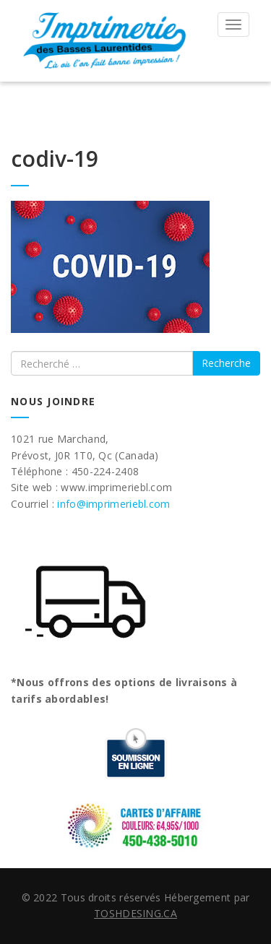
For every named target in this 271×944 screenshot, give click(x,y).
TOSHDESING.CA (135, 913)
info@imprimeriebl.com (113, 504)
